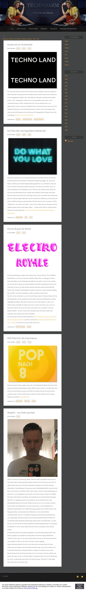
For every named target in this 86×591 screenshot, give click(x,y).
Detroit (67, 65)
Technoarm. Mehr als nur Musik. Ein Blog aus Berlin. (17, 39)
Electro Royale (21, 28)
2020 (66, 92)
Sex (26, 217)
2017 (66, 103)
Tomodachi (44, 28)
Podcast (27, 401)
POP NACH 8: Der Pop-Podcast (22, 338)
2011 (66, 123)
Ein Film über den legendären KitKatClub (26, 130)
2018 (66, 99)
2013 (66, 116)
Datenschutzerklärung (30, 588)
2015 (66, 109)
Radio (29, 327)
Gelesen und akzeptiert (80, 586)
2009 (66, 130)
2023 (34, 39)
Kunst (23, 48)
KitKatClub (19, 217)
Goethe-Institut (27, 119)
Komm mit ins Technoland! (20, 44)
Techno (18, 119)
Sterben (67, 48)
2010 (66, 126)
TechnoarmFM (33, 28)
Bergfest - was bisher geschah (21, 412)
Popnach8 (19, 401)
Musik (18, 48)
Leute (29, 48)
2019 (66, 96)
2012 (66, 120)
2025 (66, 75)
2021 (38, 39)
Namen (67, 61)
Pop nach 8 (53, 28)
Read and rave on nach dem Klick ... (24, 115)
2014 (66, 113)
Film (31, 217)
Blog (12, 28)
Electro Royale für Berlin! (19, 229)
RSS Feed (70, 141)
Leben (23, 232)
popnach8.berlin (24, 397)
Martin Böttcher (38, 119)
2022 (66, 86)
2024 (66, 79)
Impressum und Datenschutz (68, 28)
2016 (66, 106)
